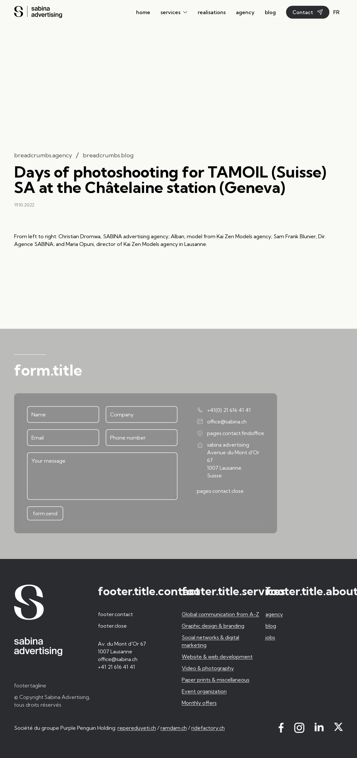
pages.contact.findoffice (230, 433)
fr (336, 12)
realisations (212, 12)
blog (270, 12)
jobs (270, 637)
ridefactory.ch (208, 728)
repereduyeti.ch (137, 728)
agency (245, 12)
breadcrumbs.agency (43, 155)
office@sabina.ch (222, 421)
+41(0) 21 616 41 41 (224, 410)
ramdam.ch (174, 728)
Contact (307, 12)
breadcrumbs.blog (108, 155)
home (143, 12)
